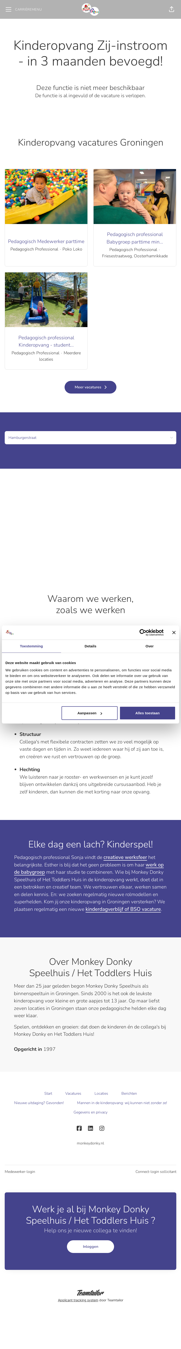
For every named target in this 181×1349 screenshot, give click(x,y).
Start (48, 1093)
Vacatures (73, 1093)
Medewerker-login (20, 1171)
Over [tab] (149, 646)
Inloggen (90, 1246)
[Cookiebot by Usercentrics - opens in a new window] (143, 632)
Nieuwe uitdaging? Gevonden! (39, 1102)
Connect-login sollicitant (156, 1171)
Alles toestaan (147, 713)
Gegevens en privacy (90, 1112)
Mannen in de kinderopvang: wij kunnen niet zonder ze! (122, 1102)
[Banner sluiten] (174, 632)
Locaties (101, 1093)
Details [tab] (90, 646)
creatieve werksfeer (125, 857)
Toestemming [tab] (31, 646)
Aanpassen (89, 713)
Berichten (129, 1093)
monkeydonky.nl (90, 1143)
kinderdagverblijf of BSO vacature (123, 909)
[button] (171, 9)
